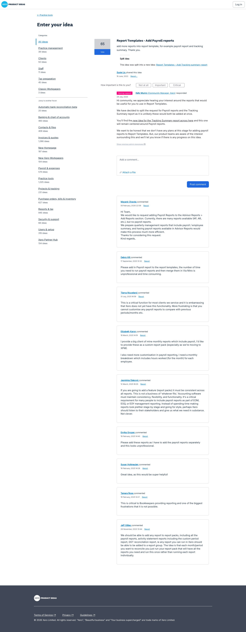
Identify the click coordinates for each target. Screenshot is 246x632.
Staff (40, 68)
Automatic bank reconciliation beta (57, 106)
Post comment (198, 184)
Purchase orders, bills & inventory (57, 198)
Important (161, 85)
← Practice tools (45, 15)
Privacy (68, 615)
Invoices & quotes (48, 137)
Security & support (48, 219)
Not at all (145, 85)
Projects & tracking (48, 188)
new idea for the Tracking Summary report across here (162, 120)
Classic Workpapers (49, 88)
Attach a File (129, 172)
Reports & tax (45, 209)
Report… (134, 76)
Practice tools (46, 178)
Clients (42, 58)
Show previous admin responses (131, 144)
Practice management (50, 48)
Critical (179, 85)
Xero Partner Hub (48, 239)
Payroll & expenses (49, 168)
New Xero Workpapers (50, 158)
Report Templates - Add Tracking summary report (181, 64)
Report (146, 205)
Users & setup (46, 229)
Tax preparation (47, 78)
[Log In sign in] (239, 4)
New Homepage (47, 147)
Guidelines (88, 615)
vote (102, 52)
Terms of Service (45, 615)
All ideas (43, 41)
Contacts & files (47, 127)
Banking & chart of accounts (54, 117)
